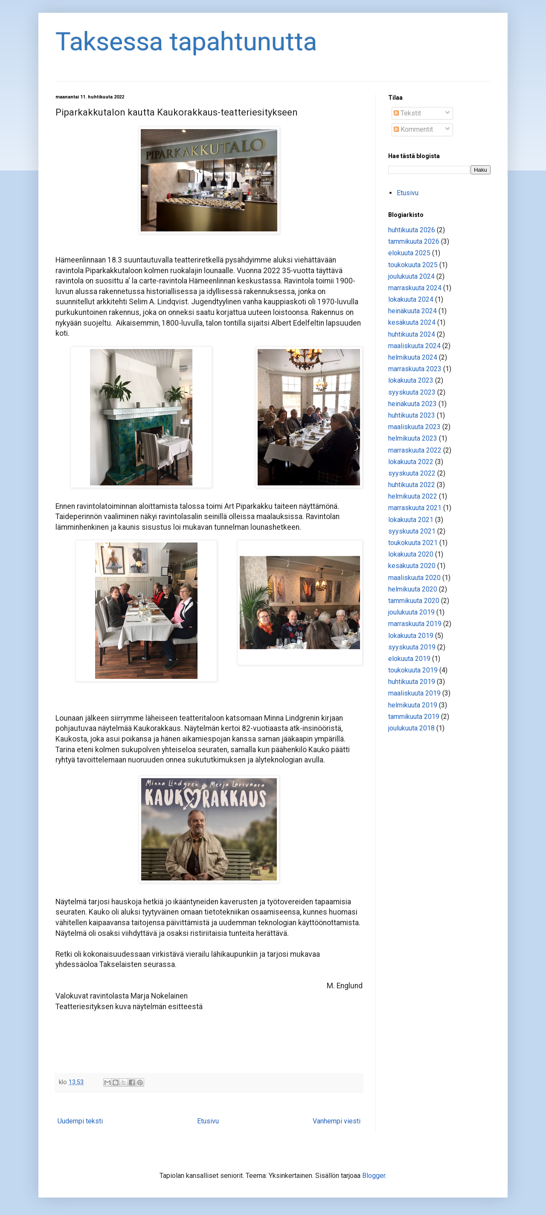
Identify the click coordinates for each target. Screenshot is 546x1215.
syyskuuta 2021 (412, 531)
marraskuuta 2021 (414, 508)
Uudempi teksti (80, 1121)
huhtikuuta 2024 (411, 334)
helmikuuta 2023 (412, 438)
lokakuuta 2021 (410, 520)
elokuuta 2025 (409, 253)
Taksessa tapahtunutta (186, 41)
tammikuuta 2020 (413, 601)
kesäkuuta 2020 (412, 566)
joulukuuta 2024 (411, 276)
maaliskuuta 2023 (414, 427)
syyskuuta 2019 (412, 647)
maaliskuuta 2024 (414, 346)
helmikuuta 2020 (412, 589)
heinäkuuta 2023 (412, 404)
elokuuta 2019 (409, 659)
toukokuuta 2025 (413, 265)
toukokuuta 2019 (413, 670)
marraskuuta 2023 (414, 369)
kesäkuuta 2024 (412, 322)
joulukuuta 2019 (411, 612)
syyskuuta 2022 (412, 473)
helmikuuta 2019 (412, 705)
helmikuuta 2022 (412, 496)
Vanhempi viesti (336, 1121)
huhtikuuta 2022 (411, 485)
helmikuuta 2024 (412, 357)
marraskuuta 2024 (414, 288)
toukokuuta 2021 (413, 543)
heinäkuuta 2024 (412, 311)
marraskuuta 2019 (414, 624)
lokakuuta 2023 (410, 380)
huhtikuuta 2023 (411, 415)
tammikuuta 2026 (413, 241)
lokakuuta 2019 (410, 636)
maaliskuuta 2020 (414, 578)
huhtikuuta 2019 (411, 682)
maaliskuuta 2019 (414, 693)
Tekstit (407, 113)
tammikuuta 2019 (413, 717)
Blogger (373, 1176)
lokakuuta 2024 (410, 299)
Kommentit (413, 129)
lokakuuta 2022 (410, 462)
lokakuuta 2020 (410, 554)
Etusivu (208, 1121)
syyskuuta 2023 (412, 392)
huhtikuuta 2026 (411, 230)
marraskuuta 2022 (414, 450)
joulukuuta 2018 (411, 728)
